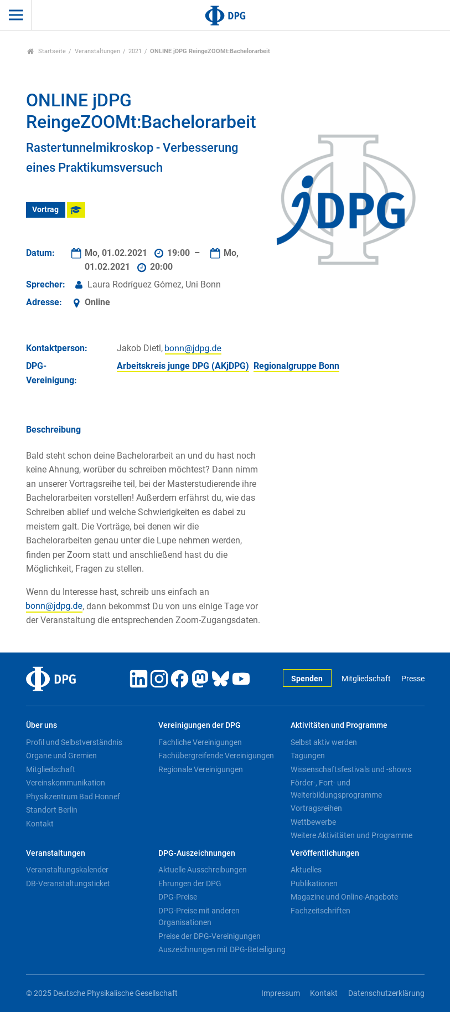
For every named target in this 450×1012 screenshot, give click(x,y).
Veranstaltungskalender (67, 869)
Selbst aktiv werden (324, 742)
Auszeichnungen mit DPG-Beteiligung (222, 949)
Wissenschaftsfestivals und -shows (351, 769)
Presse (413, 679)
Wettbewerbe (313, 822)
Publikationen (314, 883)
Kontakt (40, 823)
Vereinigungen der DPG (199, 725)
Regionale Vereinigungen (200, 769)
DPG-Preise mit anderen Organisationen (199, 916)
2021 (135, 51)
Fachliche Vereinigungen (200, 742)
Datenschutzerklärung (386, 993)
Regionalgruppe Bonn (296, 366)
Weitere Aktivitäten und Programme (351, 835)
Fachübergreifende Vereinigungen (216, 755)
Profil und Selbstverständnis (74, 742)
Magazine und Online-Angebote (344, 896)
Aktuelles (306, 869)
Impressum (280, 993)
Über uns (41, 725)
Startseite (46, 51)
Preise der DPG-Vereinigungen (209, 936)
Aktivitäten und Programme (339, 725)
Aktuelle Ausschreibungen (202, 869)
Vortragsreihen (316, 808)
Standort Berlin (51, 809)
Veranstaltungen (97, 51)
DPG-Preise (177, 896)
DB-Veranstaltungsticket (68, 883)
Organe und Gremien (61, 755)
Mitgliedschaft (366, 679)
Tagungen (308, 755)
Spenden (307, 679)
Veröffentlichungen (325, 853)
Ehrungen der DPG (189, 883)
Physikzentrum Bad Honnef (73, 796)
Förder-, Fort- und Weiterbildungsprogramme (336, 788)
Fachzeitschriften (320, 910)
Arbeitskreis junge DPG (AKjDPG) (183, 366)
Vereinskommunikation (65, 782)
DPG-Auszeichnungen (196, 853)
